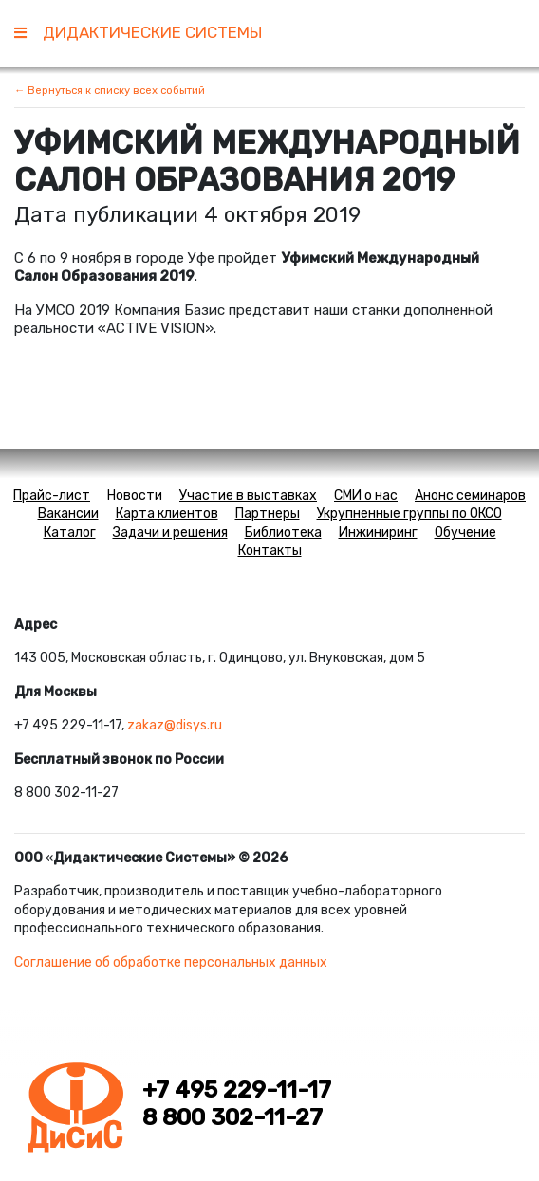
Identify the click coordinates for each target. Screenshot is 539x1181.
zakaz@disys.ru (174, 725)
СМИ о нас (366, 496)
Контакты (270, 551)
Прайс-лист (51, 496)
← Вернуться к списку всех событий (109, 90)
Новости (134, 496)
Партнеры (267, 514)
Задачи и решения (170, 533)
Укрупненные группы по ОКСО (409, 514)
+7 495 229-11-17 (236, 1090)
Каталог (70, 533)
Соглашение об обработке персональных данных (170, 962)
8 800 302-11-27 (232, 1117)
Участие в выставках (248, 496)
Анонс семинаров (470, 496)
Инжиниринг (378, 533)
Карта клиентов (167, 514)
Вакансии (68, 514)
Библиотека (283, 533)
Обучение (465, 533)
